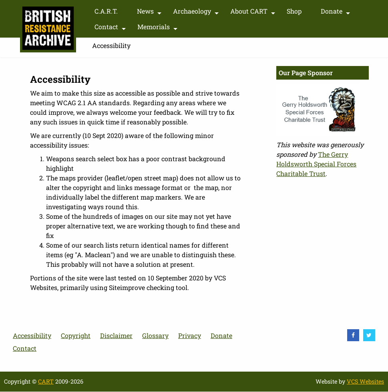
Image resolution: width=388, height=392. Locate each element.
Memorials (158, 28)
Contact (111, 28)
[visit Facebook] (353, 335)
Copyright (75, 335)
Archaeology (197, 13)
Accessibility (32, 335)
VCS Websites (365, 381)
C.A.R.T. (106, 11)
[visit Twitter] (369, 335)
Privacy (189, 335)
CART (46, 381)
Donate (336, 13)
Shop (294, 11)
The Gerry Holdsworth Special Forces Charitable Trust (316, 164)
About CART (253, 13)
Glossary (155, 335)
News (150, 13)
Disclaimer (116, 335)
